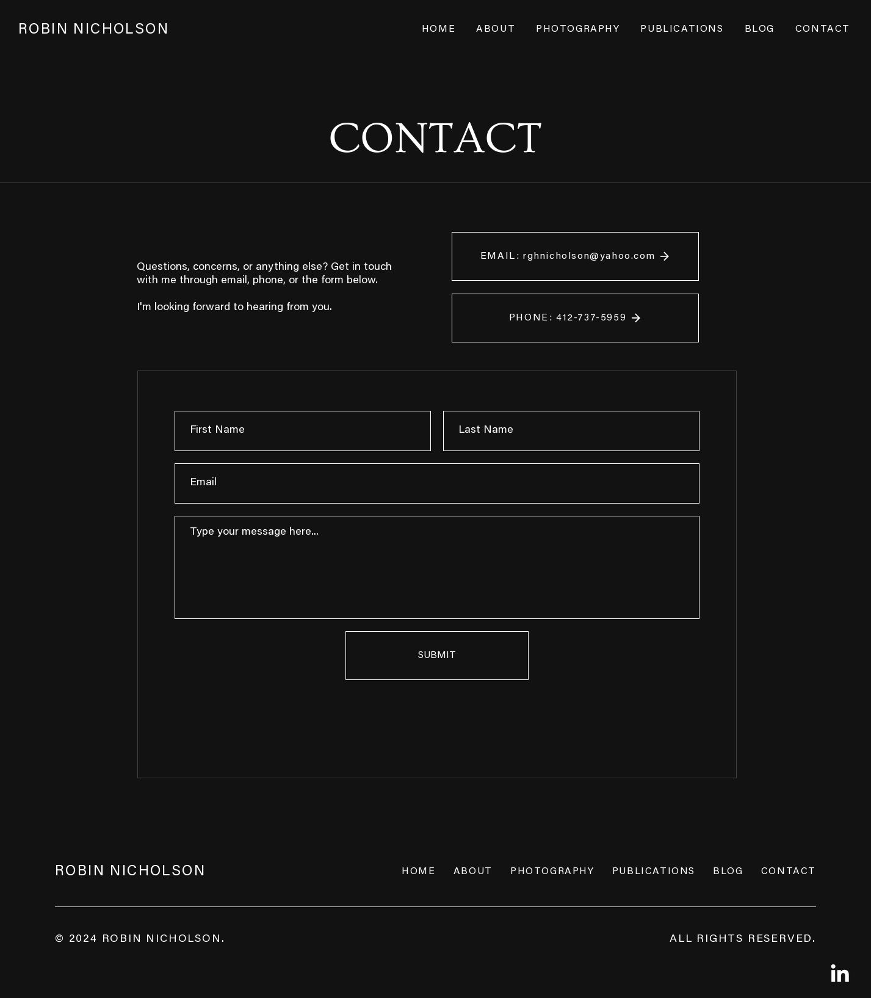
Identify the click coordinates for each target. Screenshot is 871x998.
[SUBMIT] (437, 655)
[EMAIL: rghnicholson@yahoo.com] (575, 256)
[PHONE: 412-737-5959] (575, 318)
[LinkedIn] (840, 973)
